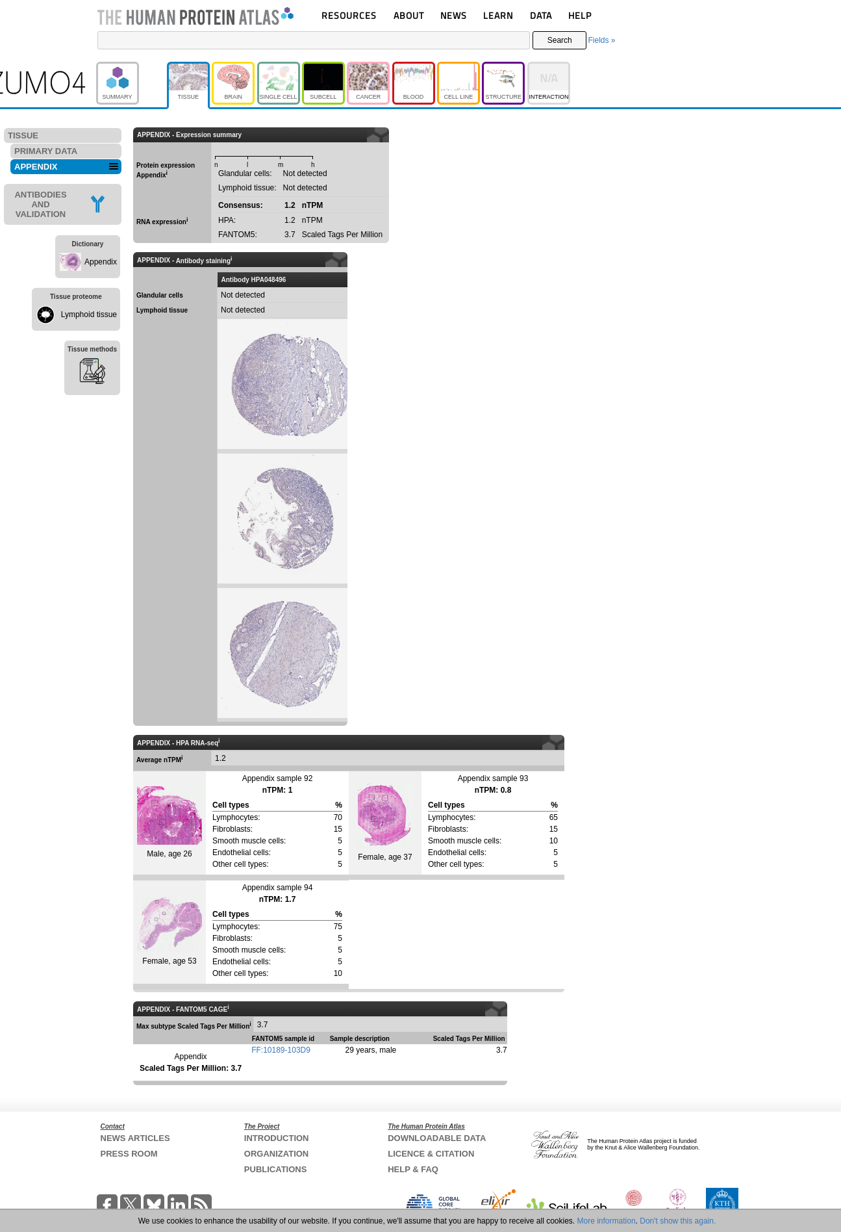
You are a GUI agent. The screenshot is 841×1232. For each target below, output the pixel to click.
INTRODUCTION (276, 1138)
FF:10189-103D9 (280, 1050)
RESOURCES (349, 15)
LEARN (498, 15)
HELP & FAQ (413, 1169)
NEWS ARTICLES (135, 1138)
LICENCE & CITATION (431, 1154)
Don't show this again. (678, 1221)
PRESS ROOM (129, 1154)
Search (559, 40)
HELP (580, 15)
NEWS (453, 15)
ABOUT (409, 15)
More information (606, 1221)
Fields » (601, 40)
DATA (541, 15)
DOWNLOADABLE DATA (437, 1138)
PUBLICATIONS (275, 1169)
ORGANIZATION (276, 1154)
